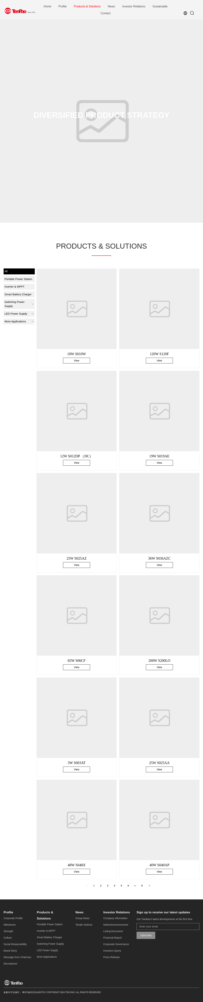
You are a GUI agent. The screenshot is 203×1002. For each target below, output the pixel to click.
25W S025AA (159, 763)
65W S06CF (77, 661)
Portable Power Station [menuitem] (18, 279)
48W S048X (77, 865)
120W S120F (159, 354)
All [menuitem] (6, 271)
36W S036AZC (159, 558)
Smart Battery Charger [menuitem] (18, 294)
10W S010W (76, 354)
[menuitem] (47, 6)
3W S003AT (77, 763)
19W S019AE (159, 456)
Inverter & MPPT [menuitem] (14, 286)
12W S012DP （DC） (76, 456)
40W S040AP (159, 865)
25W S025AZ (76, 558)
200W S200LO (159, 661)
